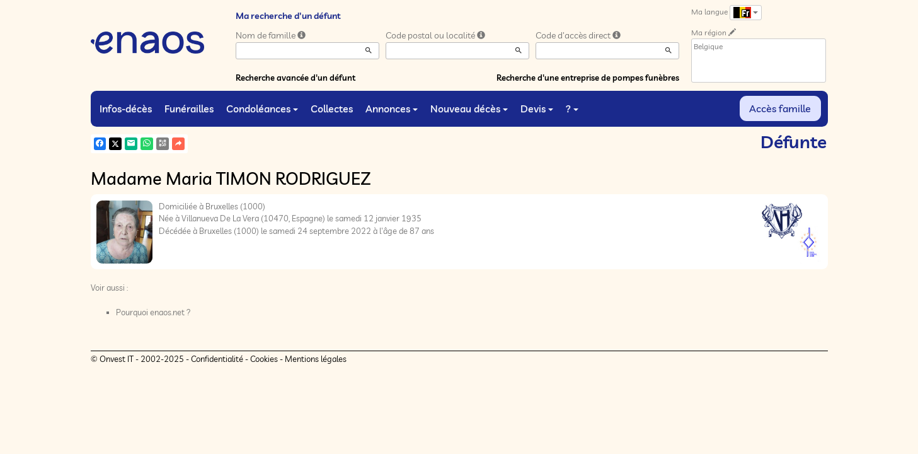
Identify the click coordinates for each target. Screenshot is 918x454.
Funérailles (189, 108)
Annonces (391, 108)
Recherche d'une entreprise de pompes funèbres (587, 78)
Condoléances (262, 108)
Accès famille (780, 108)
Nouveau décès (469, 108)
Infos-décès (126, 108)
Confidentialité (217, 359)
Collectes (332, 108)
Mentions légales (316, 359)
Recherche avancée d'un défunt (295, 78)
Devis (536, 108)
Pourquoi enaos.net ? (153, 312)
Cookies (264, 359)
